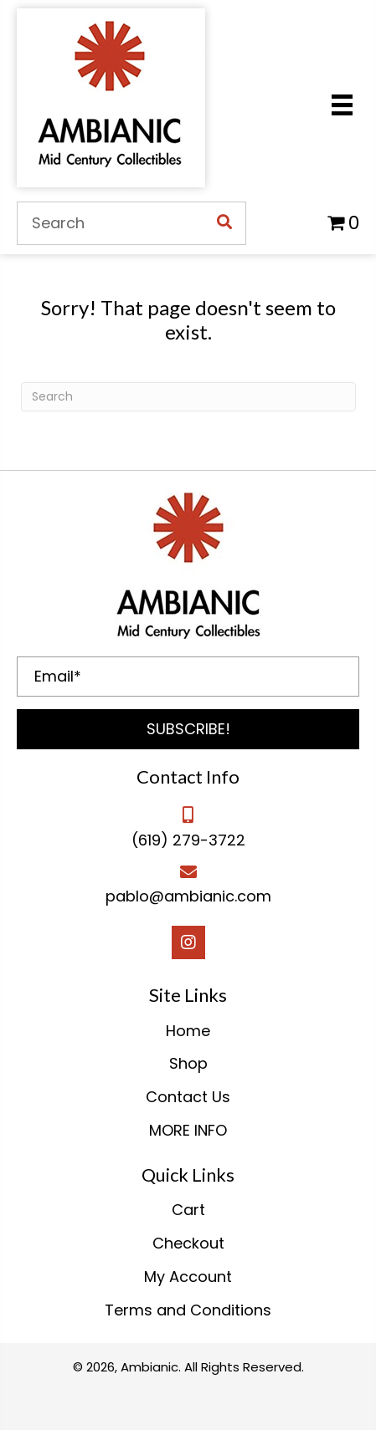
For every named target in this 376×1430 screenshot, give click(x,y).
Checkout (188, 1243)
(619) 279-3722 (188, 840)
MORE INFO (188, 1130)
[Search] (188, 396)
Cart (188, 1209)
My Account (188, 1276)
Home (188, 1030)
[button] (188, 729)
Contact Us (188, 1096)
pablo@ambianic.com (188, 896)
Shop (188, 1063)
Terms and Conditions (188, 1310)
